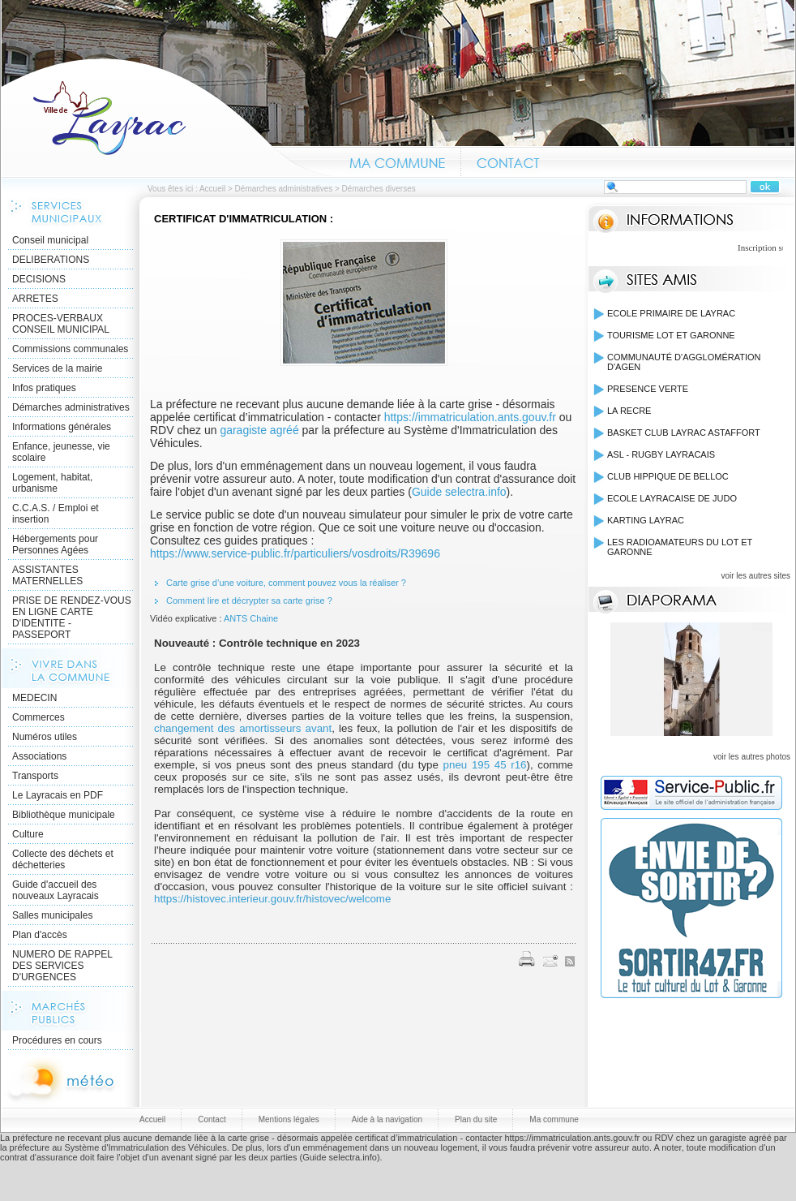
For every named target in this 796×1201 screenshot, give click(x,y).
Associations (39, 756)
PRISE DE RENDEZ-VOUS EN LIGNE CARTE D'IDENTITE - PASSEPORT (71, 617)
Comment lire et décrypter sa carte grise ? (250, 600)
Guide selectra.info (459, 491)
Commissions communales (70, 349)
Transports (35, 775)
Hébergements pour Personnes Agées (55, 544)
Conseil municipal (50, 240)
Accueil (168, 117)
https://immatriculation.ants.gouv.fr (470, 417)
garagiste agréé (259, 430)
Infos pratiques (44, 388)
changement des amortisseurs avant (243, 728)
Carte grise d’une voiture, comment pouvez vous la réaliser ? (286, 583)
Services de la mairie (57, 368)
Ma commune (397, 161)
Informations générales (61, 427)
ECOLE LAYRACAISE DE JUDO (672, 498)
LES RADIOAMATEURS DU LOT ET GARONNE (679, 547)
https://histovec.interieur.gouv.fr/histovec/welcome (272, 899)
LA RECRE (629, 410)
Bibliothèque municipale (63, 814)
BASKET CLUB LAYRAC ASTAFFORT (683, 432)
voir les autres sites (755, 575)
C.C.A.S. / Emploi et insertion (55, 513)
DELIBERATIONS (50, 259)
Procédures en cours (57, 1040)
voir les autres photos (751, 756)
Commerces (38, 717)
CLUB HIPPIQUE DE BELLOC (668, 476)
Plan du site (476, 1119)
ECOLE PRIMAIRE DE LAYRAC (671, 313)
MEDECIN (34, 698)
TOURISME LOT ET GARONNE (671, 335)
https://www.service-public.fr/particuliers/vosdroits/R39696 (295, 553)
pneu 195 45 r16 (485, 765)
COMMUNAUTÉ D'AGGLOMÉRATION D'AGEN (684, 362)
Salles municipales (52, 915)
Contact (508, 161)
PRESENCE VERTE (647, 389)
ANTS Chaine (251, 618)
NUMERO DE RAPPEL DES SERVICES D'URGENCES (62, 966)
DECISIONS (39, 279)
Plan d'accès (39, 935)
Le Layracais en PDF (57, 795)
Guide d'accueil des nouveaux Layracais (55, 890)
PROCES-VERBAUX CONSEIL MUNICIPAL (60, 323)
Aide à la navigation (387, 1119)
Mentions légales (289, 1119)
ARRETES (35, 298)
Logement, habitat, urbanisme (52, 482)
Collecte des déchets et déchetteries (62, 859)
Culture (28, 834)
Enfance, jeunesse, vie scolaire (61, 452)
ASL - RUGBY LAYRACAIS (661, 454)
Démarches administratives (284, 188)
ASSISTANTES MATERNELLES (47, 575)
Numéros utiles (44, 737)
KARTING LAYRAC (645, 520)
